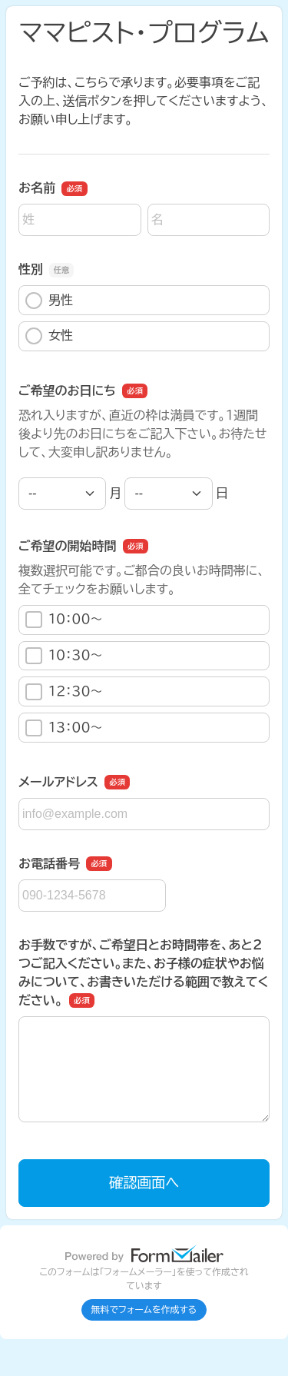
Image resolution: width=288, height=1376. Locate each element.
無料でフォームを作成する (144, 1310)
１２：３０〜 (64, 691)
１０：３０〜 (64, 655)
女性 (49, 335)
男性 (49, 300)
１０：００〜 (64, 619)
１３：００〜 (64, 728)
